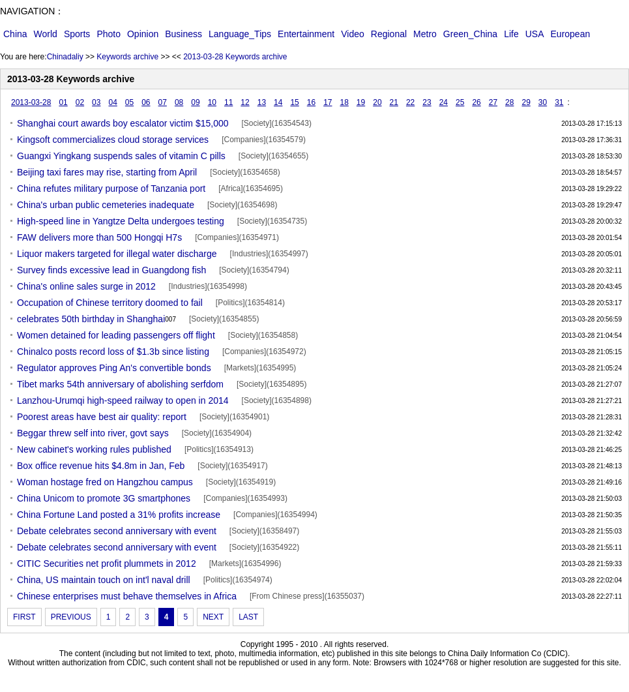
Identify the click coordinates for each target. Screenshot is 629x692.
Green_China (470, 34)
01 (63, 102)
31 (559, 102)
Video (352, 34)
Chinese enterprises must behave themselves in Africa (127, 596)
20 (377, 102)
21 (394, 102)
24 (443, 102)
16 (311, 102)
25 (460, 102)
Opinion (142, 34)
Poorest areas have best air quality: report (101, 417)
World (45, 34)
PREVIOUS (71, 617)
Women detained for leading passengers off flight (116, 335)
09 (195, 102)
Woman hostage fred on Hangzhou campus (105, 482)
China (15, 34)
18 (344, 102)
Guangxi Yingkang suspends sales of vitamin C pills (121, 156)
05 (129, 102)
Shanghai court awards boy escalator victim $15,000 (123, 123)
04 (112, 102)
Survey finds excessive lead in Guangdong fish (111, 270)
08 (179, 102)
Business (183, 34)
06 (145, 102)
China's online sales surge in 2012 (86, 286)
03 (96, 102)
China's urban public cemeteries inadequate (105, 205)
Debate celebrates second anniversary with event (116, 531)
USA (534, 34)
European (571, 34)
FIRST (24, 617)
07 (162, 102)
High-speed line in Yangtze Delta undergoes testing (120, 221)
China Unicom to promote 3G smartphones (103, 498)
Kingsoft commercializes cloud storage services (113, 139)
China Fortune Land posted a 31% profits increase (118, 514)
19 (361, 102)
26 (476, 102)
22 (410, 102)
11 (228, 102)
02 (80, 102)
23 (426, 102)
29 (525, 102)
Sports (77, 34)
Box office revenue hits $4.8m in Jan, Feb (100, 465)
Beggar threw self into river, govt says (93, 433)
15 (294, 102)
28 (509, 102)
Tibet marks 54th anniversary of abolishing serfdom (120, 384)
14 (278, 102)
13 (261, 102)
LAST (248, 617)
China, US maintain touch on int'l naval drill (103, 580)
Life (511, 34)
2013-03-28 (31, 102)
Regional (389, 34)
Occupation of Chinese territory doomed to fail (110, 302)
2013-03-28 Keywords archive (235, 56)
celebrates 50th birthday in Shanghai (96, 319)
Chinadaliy (65, 56)
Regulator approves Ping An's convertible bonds (114, 368)
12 (245, 102)
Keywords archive (127, 56)
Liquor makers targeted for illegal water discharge (117, 253)
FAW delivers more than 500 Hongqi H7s (99, 237)
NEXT (213, 617)
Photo (108, 34)
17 (327, 102)
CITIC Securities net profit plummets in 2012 (106, 563)
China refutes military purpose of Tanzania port (111, 188)
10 (212, 102)
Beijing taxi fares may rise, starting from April (107, 172)
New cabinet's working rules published (94, 449)
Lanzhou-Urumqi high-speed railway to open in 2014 (123, 400)
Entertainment (306, 34)
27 (493, 102)
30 (542, 102)
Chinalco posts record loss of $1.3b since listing (113, 351)
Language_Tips (240, 34)
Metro (425, 34)
